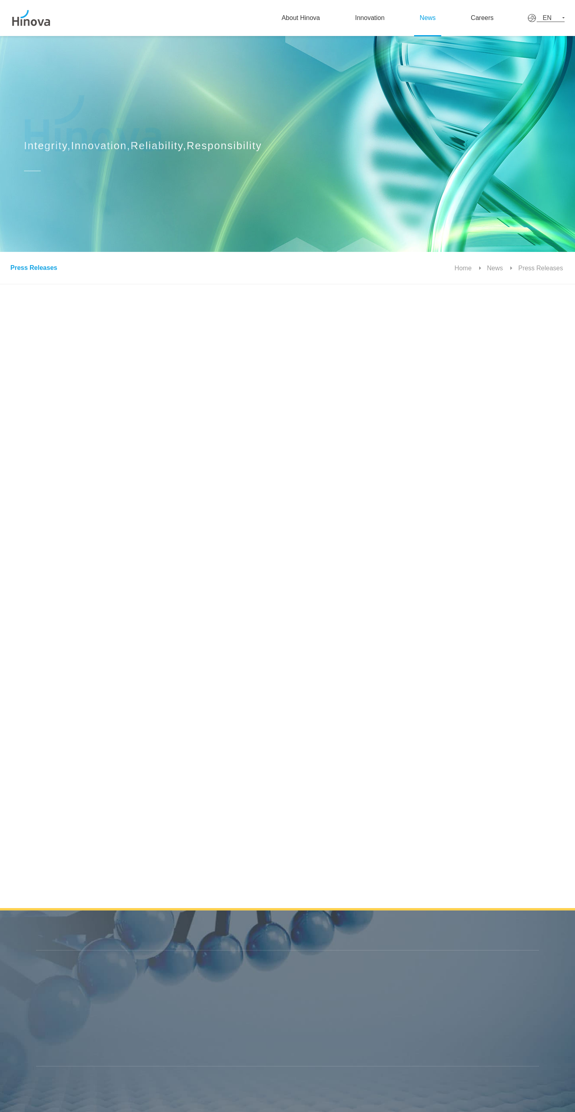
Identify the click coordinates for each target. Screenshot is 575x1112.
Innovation (375, 17)
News (436, 17)
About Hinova (304, 17)
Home (466, 268)
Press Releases (32, 267)
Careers (495, 17)
